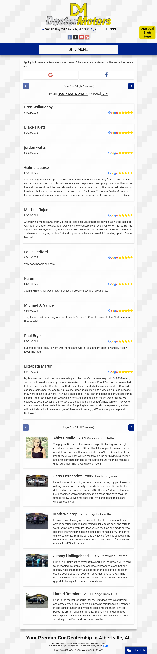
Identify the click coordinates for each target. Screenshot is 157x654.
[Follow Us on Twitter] (75, 37)
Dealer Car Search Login (57, 646)
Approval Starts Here (147, 32)
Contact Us (90, 643)
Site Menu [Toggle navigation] (78, 49)
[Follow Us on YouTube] (81, 37)
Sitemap (83, 646)
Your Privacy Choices (97, 646)
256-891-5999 (105, 29)
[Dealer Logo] (78, 14)
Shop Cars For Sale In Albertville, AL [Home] (64, 643)
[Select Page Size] (104, 94)
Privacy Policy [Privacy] (100, 643)
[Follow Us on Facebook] (70, 37)
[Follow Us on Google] (87, 37)
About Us (81, 643)
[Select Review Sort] (73, 94)
